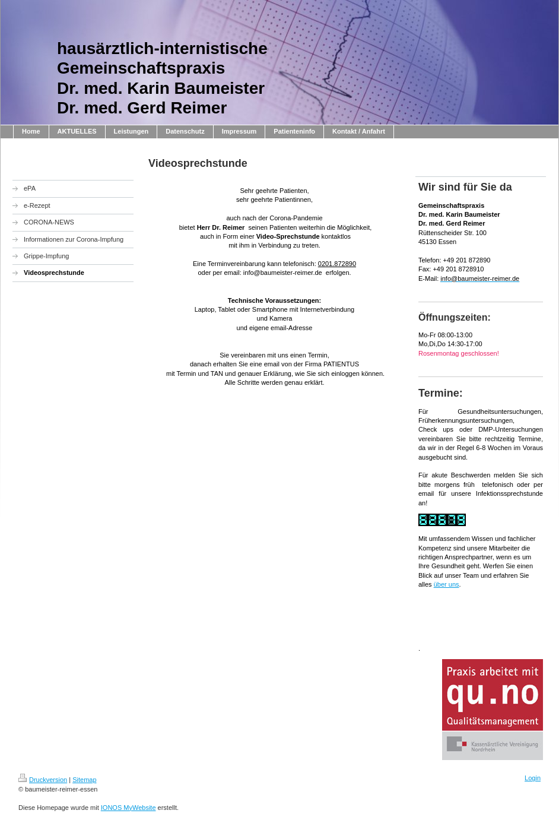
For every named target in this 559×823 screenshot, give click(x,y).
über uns (446, 584)
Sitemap (84, 779)
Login (533, 777)
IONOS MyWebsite (128, 807)
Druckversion (42, 779)
